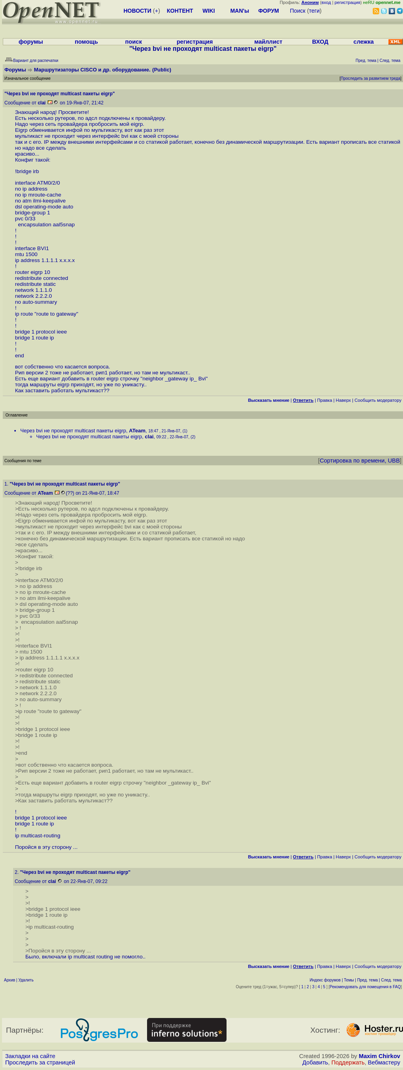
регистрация (347, 2)
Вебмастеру (384, 1062)
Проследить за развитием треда (370, 78)
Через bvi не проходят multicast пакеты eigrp (73, 431)
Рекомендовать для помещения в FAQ (365, 987)
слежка (363, 42)
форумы (31, 42)
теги (314, 11)
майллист (268, 42)
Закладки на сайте (30, 1056)
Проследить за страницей (40, 1062)
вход (326, 2)
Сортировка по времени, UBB (360, 460)
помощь (86, 42)
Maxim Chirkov (379, 1056)
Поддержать (348, 1062)
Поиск (298, 11)
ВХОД (320, 42)
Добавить (315, 1062)
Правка (324, 400)
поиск (133, 42)
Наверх (343, 400)
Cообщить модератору (378, 400)
